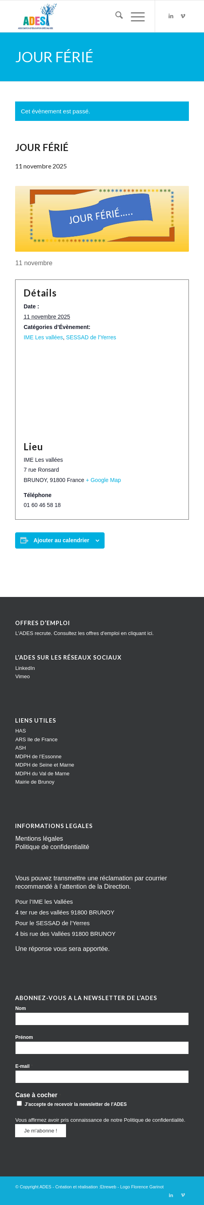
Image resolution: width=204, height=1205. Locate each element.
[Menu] (134, 16)
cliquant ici (140, 633)
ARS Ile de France (36, 739)
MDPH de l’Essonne (38, 756)
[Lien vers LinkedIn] (171, 16)
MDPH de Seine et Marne (44, 765)
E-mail (24, 1066)
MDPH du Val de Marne (42, 774)
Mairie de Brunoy (34, 782)
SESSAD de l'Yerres (91, 337)
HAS (20, 731)
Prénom (24, 1037)
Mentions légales (39, 838)
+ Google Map (103, 480)
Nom (20, 1008)
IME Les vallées (43, 337)
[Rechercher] (115, 16)
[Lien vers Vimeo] (183, 16)
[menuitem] (115, 16)
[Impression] (84, 16)
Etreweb (108, 1186)
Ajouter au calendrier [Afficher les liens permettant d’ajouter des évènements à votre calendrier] (61, 540)
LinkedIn (25, 668)
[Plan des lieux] (101, 391)
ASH (20, 748)
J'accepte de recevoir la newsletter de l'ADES (71, 1104)
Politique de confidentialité (52, 847)
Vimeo (22, 676)
